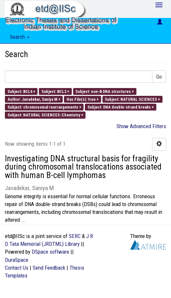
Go (159, 76)
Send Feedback (49, 267)
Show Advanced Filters (141, 126)
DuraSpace (16, 260)
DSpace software (50, 251)
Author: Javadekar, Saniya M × (34, 99)
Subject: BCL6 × (21, 91)
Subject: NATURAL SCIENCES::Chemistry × (45, 114)
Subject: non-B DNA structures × (104, 91)
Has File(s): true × (83, 99)
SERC (75, 236)
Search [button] (19, 37)
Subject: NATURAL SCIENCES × (132, 99)
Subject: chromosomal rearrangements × (44, 107)
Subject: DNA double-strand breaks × (120, 107)
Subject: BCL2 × (55, 91)
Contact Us (16, 267)
